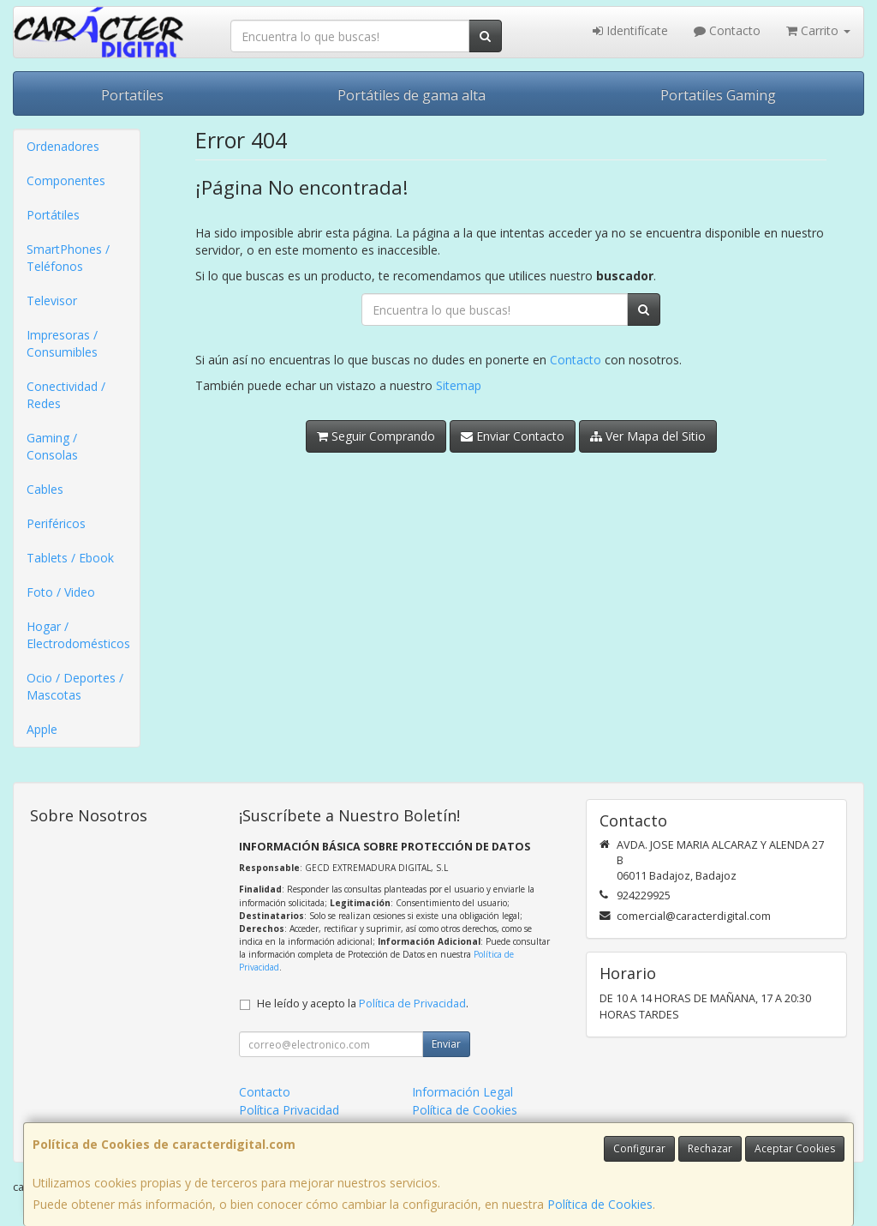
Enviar (446, 1044)
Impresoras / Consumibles (62, 343)
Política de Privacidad (412, 1003)
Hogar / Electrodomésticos (78, 635)
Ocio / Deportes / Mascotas (75, 686)
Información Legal (462, 1092)
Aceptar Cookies (795, 1148)
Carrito (818, 30)
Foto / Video (61, 592)
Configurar (639, 1148)
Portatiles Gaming (718, 95)
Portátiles (53, 215)
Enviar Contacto (512, 436)
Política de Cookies (600, 1204)
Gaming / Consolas (52, 446)
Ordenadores (63, 146)
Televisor (52, 300)
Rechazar (710, 1148)
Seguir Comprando (376, 436)
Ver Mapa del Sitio (648, 436)
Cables (45, 489)
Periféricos (56, 523)
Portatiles (132, 95)
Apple (42, 729)
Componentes (66, 180)
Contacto (727, 30)
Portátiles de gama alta (411, 95)
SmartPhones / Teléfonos (68, 257)
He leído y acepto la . (362, 1003)
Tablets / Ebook (70, 558)
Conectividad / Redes (66, 395)
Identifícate (630, 30)
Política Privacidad (289, 1110)
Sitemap (458, 385)
